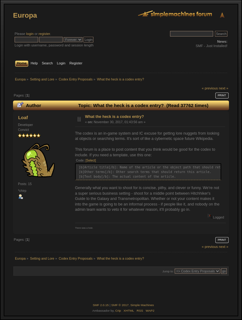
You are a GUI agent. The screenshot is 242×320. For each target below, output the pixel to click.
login (30, 34)
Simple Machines (142, 305)
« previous (210, 88)
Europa (25, 15)
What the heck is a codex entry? (114, 117)
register (44, 34)
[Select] (91, 160)
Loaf (23, 117)
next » (223, 88)
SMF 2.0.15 (101, 305)
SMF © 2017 (120, 305)
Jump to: (168, 271)
